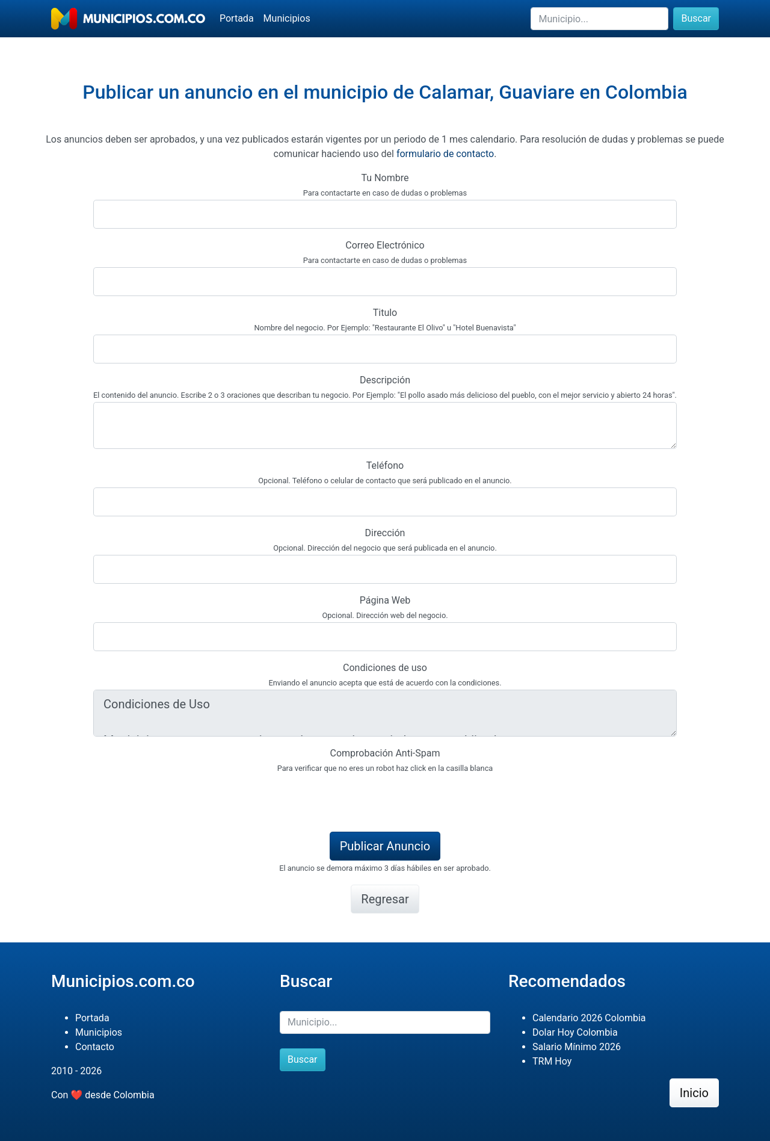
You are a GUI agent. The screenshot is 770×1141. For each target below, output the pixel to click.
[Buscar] (599, 18)
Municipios (286, 18)
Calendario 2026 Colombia (589, 1018)
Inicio (694, 1093)
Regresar (384, 899)
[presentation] (184, 798)
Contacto (94, 1047)
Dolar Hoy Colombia (575, 1032)
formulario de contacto (445, 153)
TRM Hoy (551, 1061)
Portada (237, 18)
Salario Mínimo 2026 (576, 1047)
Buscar (696, 18)
